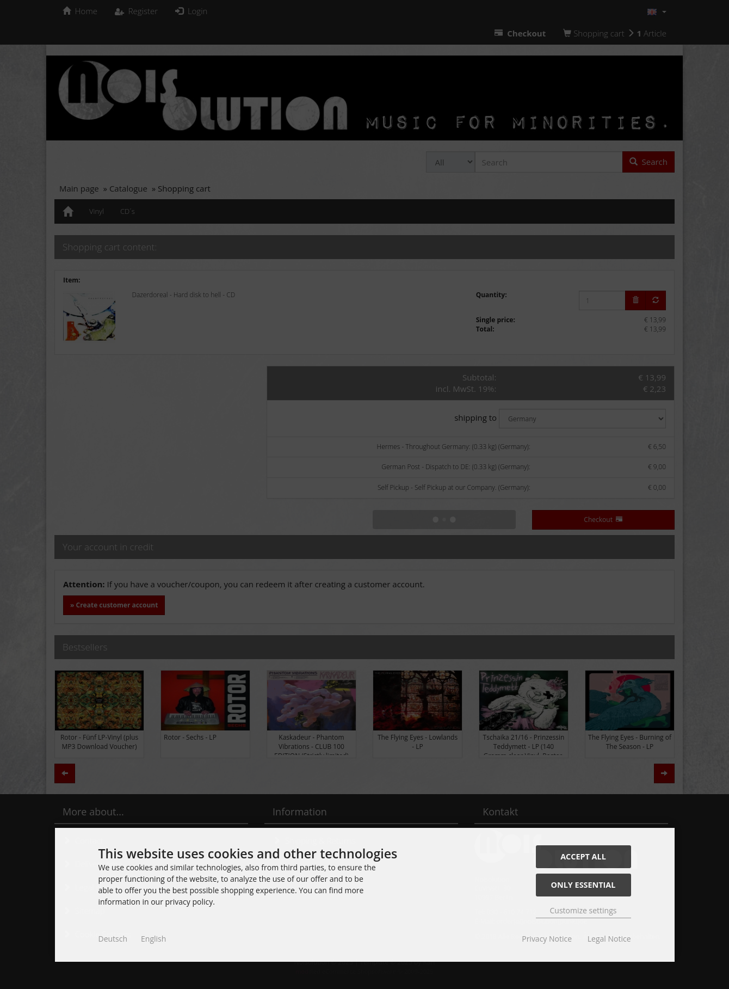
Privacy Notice (547, 938)
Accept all (583, 856)
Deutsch (113, 938)
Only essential (583, 885)
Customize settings (583, 910)
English (153, 938)
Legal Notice (609, 938)
